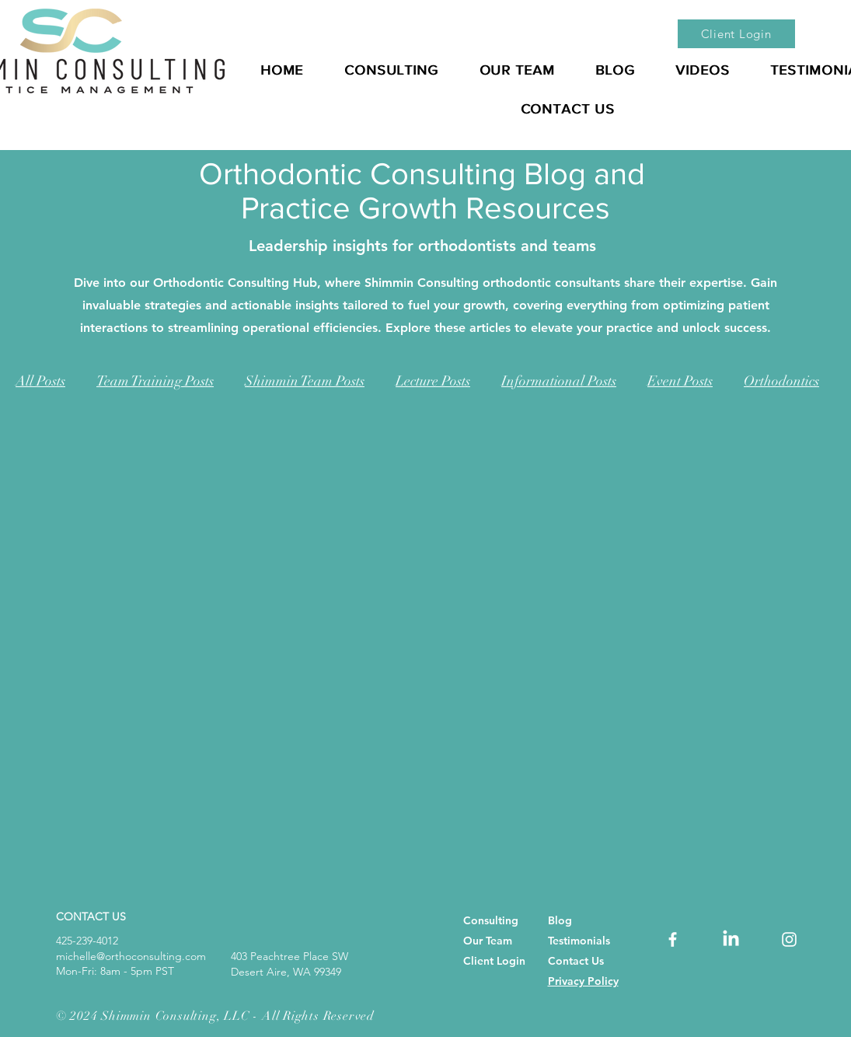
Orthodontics (781, 380)
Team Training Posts (155, 380)
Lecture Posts (433, 380)
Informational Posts (558, 380)
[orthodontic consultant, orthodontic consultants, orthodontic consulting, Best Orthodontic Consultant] (672, 939)
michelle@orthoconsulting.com (131, 956)
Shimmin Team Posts (304, 380)
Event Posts (680, 380)
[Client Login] (736, 33)
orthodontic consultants (551, 282)
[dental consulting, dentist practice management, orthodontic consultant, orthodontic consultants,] (731, 939)
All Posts (40, 380)
